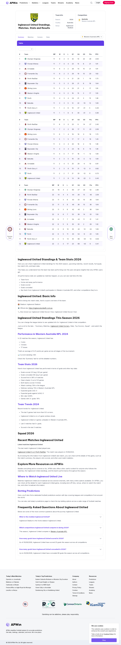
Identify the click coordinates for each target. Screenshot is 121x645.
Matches (31, 37)
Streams (61, 3)
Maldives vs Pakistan (12, 582)
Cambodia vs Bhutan (12, 585)
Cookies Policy (109, 634)
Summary (21, 37)
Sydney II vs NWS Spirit (43, 585)
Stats (48, 37)
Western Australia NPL (59, 531)
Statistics (36, 3)
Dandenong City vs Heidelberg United (47, 590)
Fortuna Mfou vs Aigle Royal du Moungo (18, 587)
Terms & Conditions (78, 593)
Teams (53, 3)
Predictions (25, 3)
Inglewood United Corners (59, 326)
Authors (74, 582)
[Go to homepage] (12, 3)
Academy (69, 3)
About (74, 579)
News (77, 3)
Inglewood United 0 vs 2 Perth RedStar (32, 452)
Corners (40, 37)
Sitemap (74, 595)
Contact (74, 585)
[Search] (91, 3)
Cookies (75, 590)
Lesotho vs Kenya (11, 590)
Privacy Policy (76, 587)
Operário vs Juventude (13, 579)
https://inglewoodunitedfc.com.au (40, 308)
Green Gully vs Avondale (43, 587)
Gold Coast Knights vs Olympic (45, 582)
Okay (104, 640)
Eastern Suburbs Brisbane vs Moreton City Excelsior (52, 579)
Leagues (45, 3)
